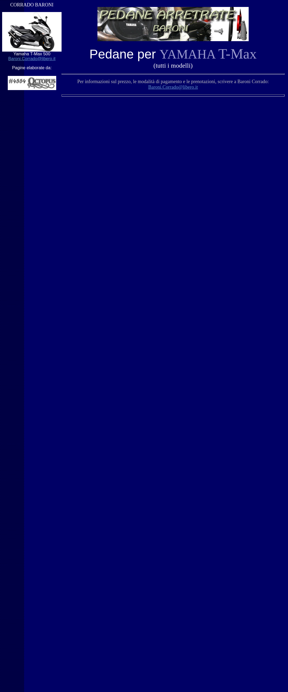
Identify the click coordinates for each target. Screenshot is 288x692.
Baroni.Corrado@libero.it (31, 58)
